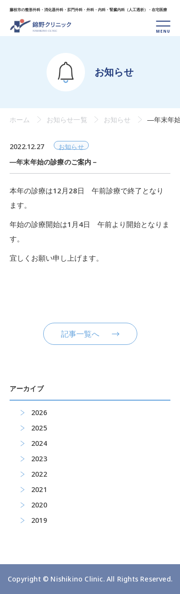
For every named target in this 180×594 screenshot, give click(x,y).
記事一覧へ (80, 334)
